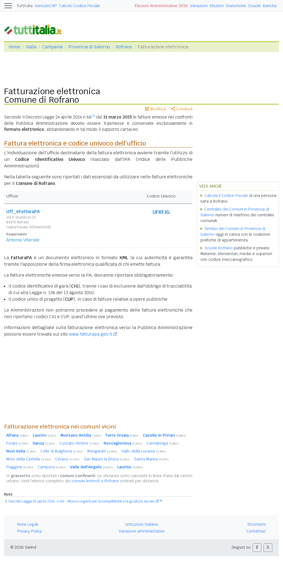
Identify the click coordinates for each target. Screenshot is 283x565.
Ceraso (67, 459)
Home (14, 47)
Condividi (181, 109)
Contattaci (256, 531)
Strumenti (256, 524)
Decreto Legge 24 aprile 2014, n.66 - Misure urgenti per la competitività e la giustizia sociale (81, 501)
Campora (52, 467)
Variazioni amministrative (142, 531)
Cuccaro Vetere (79, 443)
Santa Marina (151, 459)
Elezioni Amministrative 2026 (161, 5)
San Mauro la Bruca (107, 459)
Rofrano (124, 47)
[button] (257, 547)
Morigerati (102, 451)
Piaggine (19, 467)
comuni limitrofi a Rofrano (95, 480)
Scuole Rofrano (219, 247)
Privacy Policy (29, 531)
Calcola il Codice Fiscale (226, 195)
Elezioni (217, 5)
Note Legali (27, 524)
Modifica (155, 109)
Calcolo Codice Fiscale (79, 5)
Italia (31, 47)
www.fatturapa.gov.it (90, 334)
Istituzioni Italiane (141, 524)
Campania (52, 47)
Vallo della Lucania (143, 451)
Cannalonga (163, 443)
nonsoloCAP (46, 5)
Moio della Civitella (28, 459)
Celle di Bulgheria (61, 451)
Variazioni (199, 5)
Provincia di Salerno (89, 47)
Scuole (254, 5)
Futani (17, 443)
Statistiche (236, 5)
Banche (270, 5)
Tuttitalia (25, 5)
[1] (93, 116)
